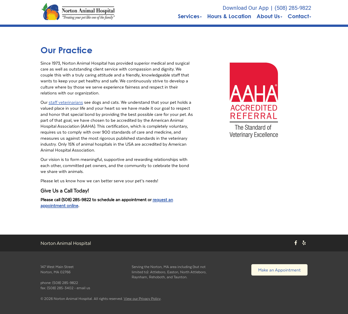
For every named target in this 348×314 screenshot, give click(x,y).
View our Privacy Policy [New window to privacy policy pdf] (142, 298)
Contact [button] (299, 16)
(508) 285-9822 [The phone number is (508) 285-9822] (293, 8)
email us (83, 288)
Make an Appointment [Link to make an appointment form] (279, 269)
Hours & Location (229, 16)
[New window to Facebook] (295, 243)
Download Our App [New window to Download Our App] (246, 8)
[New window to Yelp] (304, 243)
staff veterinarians (66, 102)
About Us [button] (269, 16)
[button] (78, 12)
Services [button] (190, 16)
